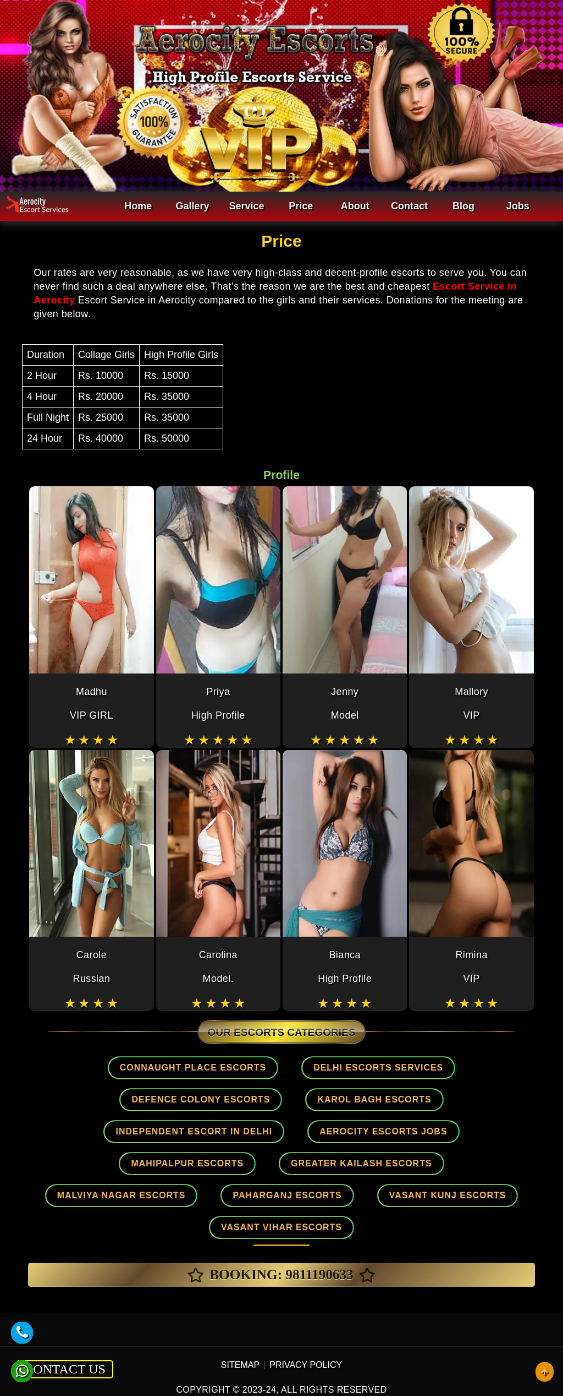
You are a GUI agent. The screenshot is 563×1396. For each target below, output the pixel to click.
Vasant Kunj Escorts (435, 1159)
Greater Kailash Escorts (435, 1129)
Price (301, 205)
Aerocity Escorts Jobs (122, 1129)
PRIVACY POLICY (305, 1327)
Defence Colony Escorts (113, 1098)
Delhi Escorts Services (370, 1067)
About (355, 205)
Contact (409, 205)
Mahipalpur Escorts (275, 1129)
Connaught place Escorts (200, 1067)
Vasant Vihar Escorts (281, 1190)
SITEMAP (240, 1327)
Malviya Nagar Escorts (133, 1159)
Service (246, 205)
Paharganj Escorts (286, 1159)
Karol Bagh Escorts (273, 1098)
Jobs (517, 205)
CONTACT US (65, 1331)
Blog (463, 205)
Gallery (192, 205)
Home (138, 205)
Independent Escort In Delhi (440, 1098)
